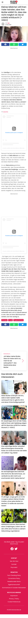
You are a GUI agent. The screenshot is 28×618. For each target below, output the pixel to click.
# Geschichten (18, 320)
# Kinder (4, 320)
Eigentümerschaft (14, 584)
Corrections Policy (14, 578)
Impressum (14, 596)
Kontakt (14, 564)
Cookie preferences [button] (14, 602)
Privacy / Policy (14, 599)
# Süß (10, 320)
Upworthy (5, 111)
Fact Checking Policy (14, 575)
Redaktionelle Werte (14, 581)
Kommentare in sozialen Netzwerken (14, 588)
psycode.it (14, 567)
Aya (8, 23)
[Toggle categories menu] (2, 2)
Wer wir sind (14, 561)
